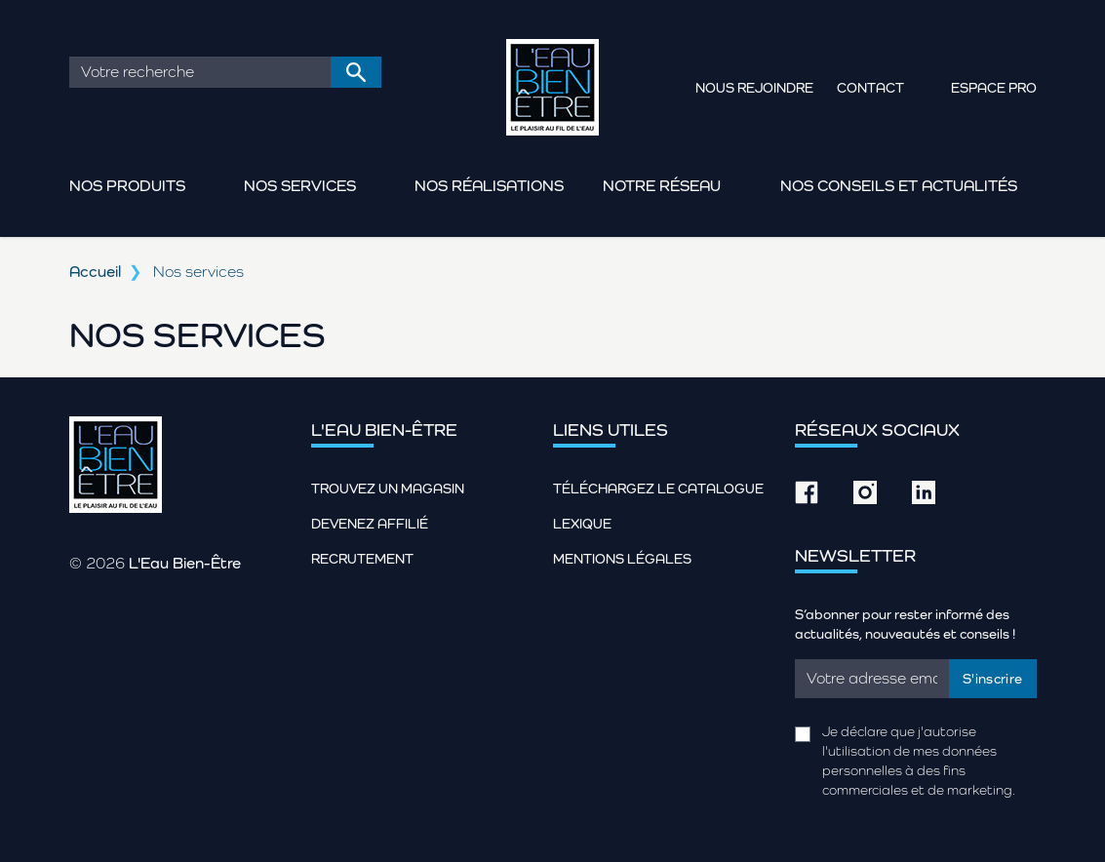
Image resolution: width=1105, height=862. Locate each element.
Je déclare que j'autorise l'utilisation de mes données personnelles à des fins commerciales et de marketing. (918, 761)
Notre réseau (662, 185)
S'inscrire (993, 678)
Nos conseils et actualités (898, 185)
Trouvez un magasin (387, 488)
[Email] (872, 678)
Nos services (300, 185)
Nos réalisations (489, 185)
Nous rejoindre (754, 88)
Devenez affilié (369, 523)
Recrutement (362, 559)
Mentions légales (622, 559)
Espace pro (994, 88)
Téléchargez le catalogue (658, 488)
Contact (870, 88)
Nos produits (127, 185)
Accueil (95, 271)
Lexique (582, 523)
